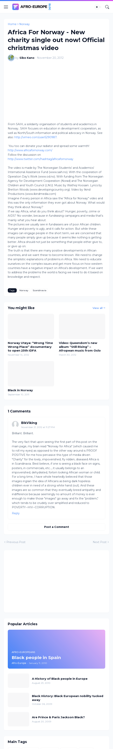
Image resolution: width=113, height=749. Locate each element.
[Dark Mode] (98, 7)
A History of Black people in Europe (60, 678)
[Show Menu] (6, 7)
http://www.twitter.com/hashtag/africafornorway (40, 159)
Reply (16, 513)
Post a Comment (56, 527)
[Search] (107, 7)
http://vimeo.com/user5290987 (35, 137)
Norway (24, 24)
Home (12, 24)
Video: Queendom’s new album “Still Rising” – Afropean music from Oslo (80, 346)
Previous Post (15, 542)
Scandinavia (39, 290)
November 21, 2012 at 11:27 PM (38, 427)
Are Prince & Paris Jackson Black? (58, 717)
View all (97, 307)
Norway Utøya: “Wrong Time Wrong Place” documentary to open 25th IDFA (30, 346)
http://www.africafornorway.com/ (30, 150)
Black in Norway (20, 390)
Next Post (100, 542)
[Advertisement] (56, 581)
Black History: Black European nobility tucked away (67, 698)
